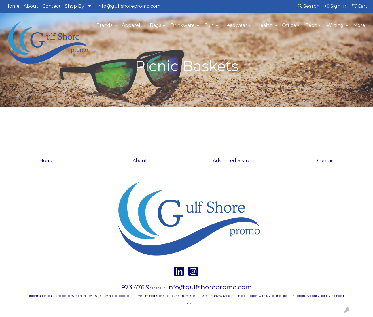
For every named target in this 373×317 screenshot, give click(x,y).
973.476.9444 (141, 287)
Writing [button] (335, 25)
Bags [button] (155, 25)
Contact (51, 6)
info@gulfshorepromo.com (129, 6)
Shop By (74, 6)
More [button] (359, 25)
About (31, 6)
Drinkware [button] (183, 25)
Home (12, 6)
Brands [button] (104, 25)
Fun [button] (209, 25)
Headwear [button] (235, 25)
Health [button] (264, 25)
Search (308, 6)
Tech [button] (311, 25)
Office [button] (289, 25)
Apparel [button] (131, 25)
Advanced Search (233, 160)
